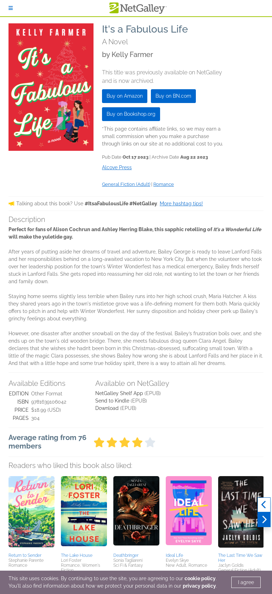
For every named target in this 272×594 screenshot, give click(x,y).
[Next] (264, 519)
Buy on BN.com (173, 96)
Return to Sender (24, 555)
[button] (31, 513)
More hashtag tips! (181, 203)
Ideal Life (174, 555)
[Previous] (264, 504)
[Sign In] (10, 8)
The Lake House (76, 555)
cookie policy (200, 578)
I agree (246, 582)
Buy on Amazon (125, 96)
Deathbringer (125, 555)
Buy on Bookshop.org (131, 114)
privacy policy (199, 586)
